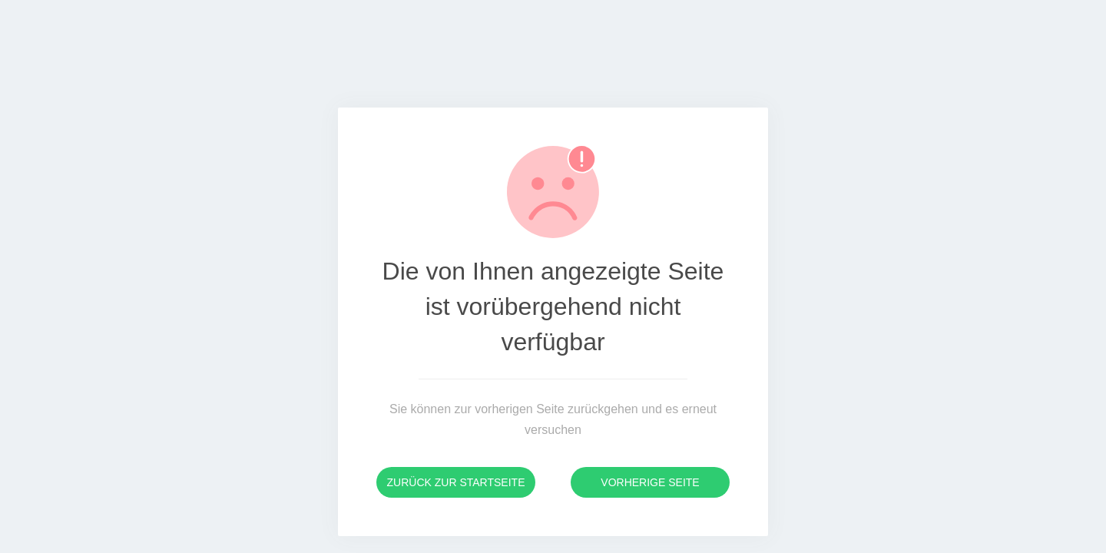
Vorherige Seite (650, 482)
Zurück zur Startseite (456, 482)
